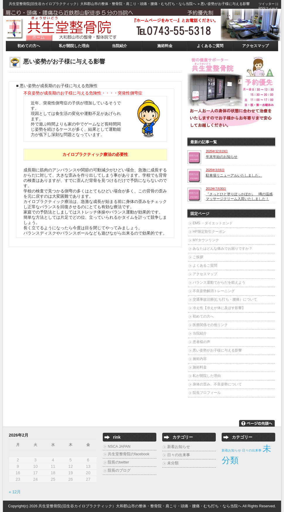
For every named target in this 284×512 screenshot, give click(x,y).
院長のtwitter (118, 462)
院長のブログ (119, 470)
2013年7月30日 (216, 188)
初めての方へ (28, 46)
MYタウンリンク (206, 240)
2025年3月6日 (215, 170)
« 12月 (15, 491)
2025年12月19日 (217, 151)
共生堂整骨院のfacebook (128, 454)
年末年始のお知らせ (221, 157)
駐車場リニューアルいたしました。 (234, 175)
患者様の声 (201, 342)
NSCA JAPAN (119, 446)
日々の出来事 (178, 455)
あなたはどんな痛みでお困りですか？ (222, 248)
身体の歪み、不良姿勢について (217, 384)
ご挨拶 (198, 257)
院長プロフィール (207, 393)
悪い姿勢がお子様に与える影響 (217, 350)
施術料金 (164, 46)
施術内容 (200, 359)
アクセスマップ (255, 46)
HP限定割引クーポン (209, 232)
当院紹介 (119, 46)
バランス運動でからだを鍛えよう (219, 282)
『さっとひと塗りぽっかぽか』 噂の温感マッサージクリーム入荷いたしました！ (239, 196)
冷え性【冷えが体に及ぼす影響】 (219, 308)
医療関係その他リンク (210, 325)
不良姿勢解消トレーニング (214, 291)
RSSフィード (268, 8)
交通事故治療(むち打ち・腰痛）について (225, 299)
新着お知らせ (178, 447)
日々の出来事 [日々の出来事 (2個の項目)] (251, 450)
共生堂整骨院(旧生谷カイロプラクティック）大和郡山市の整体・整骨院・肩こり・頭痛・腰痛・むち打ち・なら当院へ (102, 4)
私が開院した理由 (74, 46)
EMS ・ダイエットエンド (213, 223)
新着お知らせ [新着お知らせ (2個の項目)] (231, 450)
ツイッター (267, 4)
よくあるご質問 (210, 46)
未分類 (173, 463)
